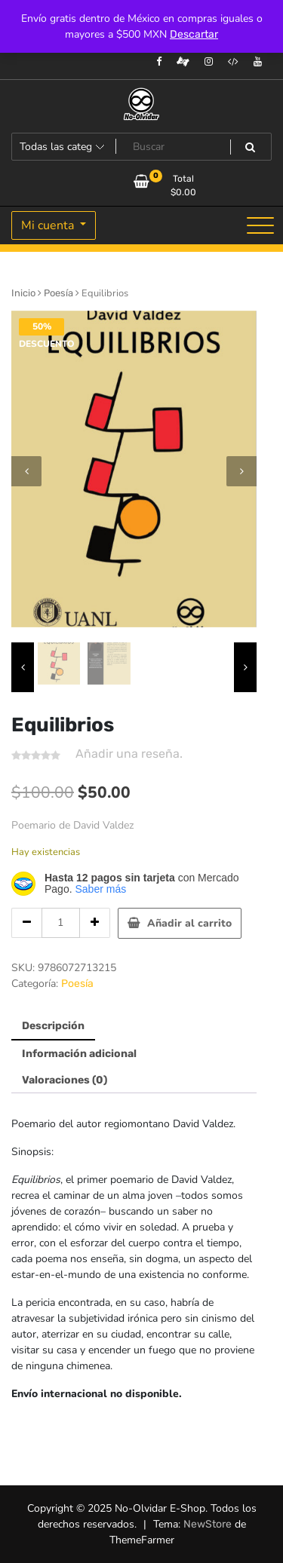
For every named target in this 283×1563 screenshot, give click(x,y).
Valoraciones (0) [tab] (64, 1080)
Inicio (23, 293)
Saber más (100, 889)
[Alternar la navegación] (260, 225)
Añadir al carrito (189, 923)
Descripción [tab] (53, 1025)
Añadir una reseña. (129, 753)
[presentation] (26, 471)
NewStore (207, 1524)
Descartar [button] (194, 34)
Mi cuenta (49, 225)
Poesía (58, 293)
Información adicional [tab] (79, 1053)
